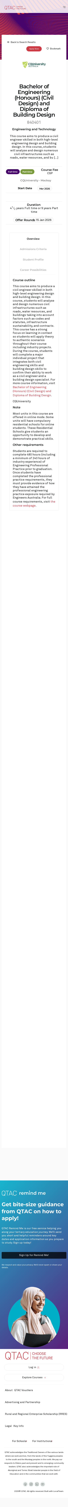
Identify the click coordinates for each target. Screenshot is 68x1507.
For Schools (19, 1441)
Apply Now (34, 49)
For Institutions (42, 1441)
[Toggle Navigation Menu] (64, 7)
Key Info (19, 1426)
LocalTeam (58, 1491)
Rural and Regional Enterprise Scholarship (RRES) (36, 1414)
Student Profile (33, 259)
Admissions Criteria (33, 249)
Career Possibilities (33, 269)
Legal (8, 1426)
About (9, 1390)
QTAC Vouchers (23, 1390)
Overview (33, 238)
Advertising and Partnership (22, 1402)
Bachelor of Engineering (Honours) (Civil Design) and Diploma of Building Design (32, 391)
